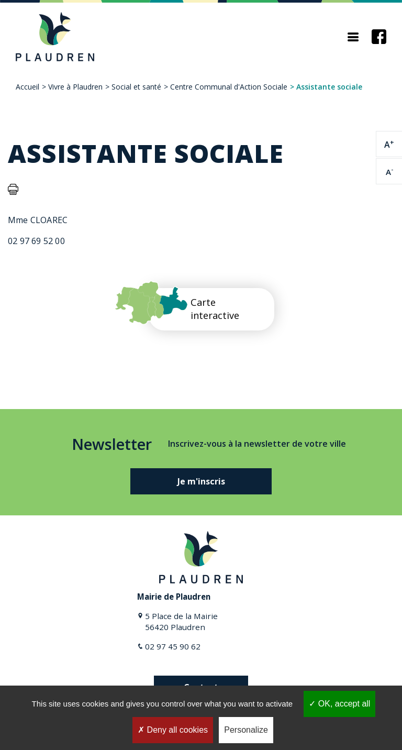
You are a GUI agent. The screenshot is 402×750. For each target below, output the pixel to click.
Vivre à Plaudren (75, 87)
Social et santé (136, 87)
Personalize (246, 729)
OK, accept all (339, 703)
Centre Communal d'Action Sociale (228, 87)
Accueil (27, 87)
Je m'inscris (201, 481)
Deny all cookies (173, 729)
